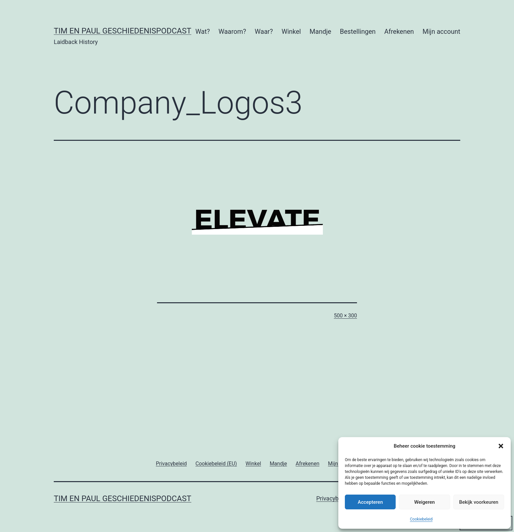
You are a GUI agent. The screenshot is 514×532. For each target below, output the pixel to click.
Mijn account (441, 31)
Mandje (320, 31)
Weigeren (424, 502)
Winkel (291, 31)
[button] (501, 446)
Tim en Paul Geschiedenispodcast (122, 30)
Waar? (264, 31)
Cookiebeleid (421, 519)
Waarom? (232, 31)
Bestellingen (358, 31)
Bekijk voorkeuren (478, 502)
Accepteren (370, 502)
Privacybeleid (333, 498)
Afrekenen (399, 31)
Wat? (202, 31)
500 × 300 (345, 315)
